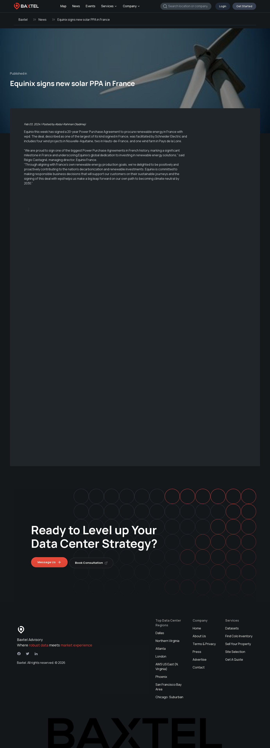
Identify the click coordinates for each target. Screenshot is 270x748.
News (76, 6)
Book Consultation (92, 561)
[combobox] (185, 6)
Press (197, 650)
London (161, 655)
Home (197, 627)
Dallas (160, 631)
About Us (199, 635)
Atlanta (161, 647)
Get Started (244, 6)
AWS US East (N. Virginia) (167, 665)
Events (90, 6)
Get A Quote (234, 658)
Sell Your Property (238, 642)
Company (131, 6)
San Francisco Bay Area (168, 685)
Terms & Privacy (204, 642)
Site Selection (235, 650)
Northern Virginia (167, 639)
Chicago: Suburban (169, 695)
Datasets (232, 627)
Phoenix (161, 675)
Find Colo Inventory (238, 635)
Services (109, 6)
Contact (199, 666)
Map (63, 6)
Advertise (200, 658)
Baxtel (23, 19)
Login (222, 6)
